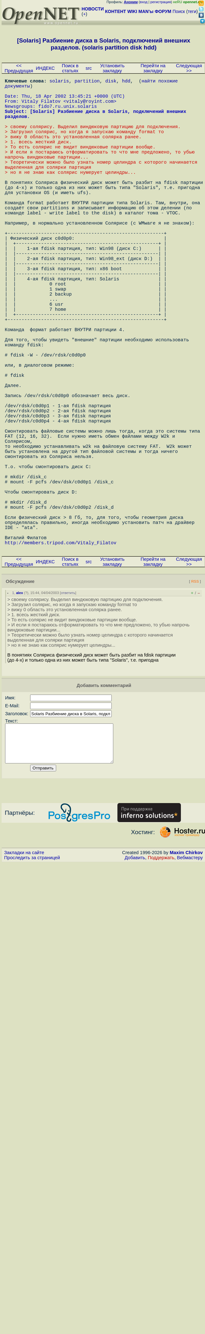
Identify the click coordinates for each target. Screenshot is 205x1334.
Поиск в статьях (70, 68)
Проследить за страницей (32, 981)
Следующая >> (189, 68)
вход (144, 2)
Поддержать (161, 981)
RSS (195, 698)
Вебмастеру (190, 981)
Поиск (179, 11)
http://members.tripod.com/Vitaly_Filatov (60, 659)
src (89, 68)
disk (110, 82)
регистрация (160, 2)
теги (192, 11)
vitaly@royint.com (90, 107)
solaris (59, 82)
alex (19, 709)
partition (87, 82)
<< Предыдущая (19, 68)
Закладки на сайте (24, 976)
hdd (126, 82)
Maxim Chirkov (186, 976)
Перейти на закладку (153, 68)
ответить (68, 709)
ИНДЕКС (45, 68)
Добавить (135, 981)
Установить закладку (112, 68)
